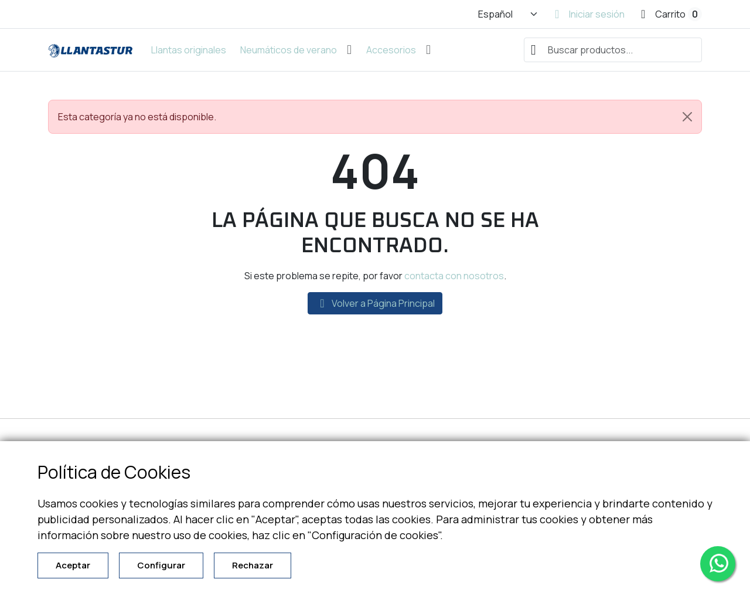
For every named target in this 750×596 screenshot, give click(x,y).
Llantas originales (188, 49)
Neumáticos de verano (288, 49)
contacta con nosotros (454, 275)
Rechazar (252, 565)
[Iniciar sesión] (590, 14)
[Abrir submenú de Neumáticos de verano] (349, 50)
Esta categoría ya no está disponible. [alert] (379, 116)
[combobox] (613, 50)
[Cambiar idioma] (508, 14)
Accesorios (391, 49)
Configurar (161, 565)
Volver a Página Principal (375, 303)
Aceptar (73, 565)
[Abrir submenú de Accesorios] (428, 50)
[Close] (687, 116)
